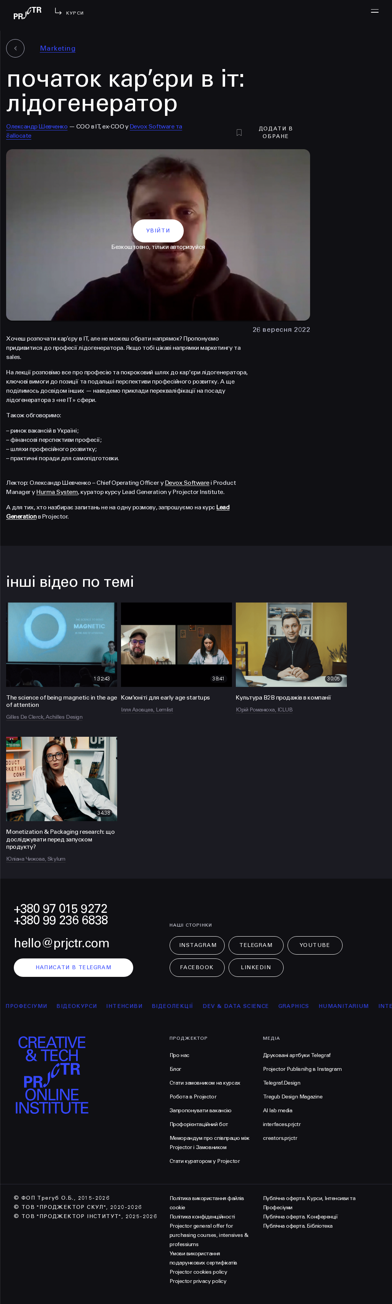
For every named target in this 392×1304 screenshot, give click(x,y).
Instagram (198, 945)
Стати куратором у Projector (205, 1161)
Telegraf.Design (282, 1083)
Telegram (256, 945)
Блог (175, 1069)
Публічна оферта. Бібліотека (298, 1226)
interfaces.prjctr (282, 1124)
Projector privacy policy (198, 1281)
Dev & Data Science (243, 1006)
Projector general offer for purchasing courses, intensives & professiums (209, 1235)
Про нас (179, 1055)
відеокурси (84, 1006)
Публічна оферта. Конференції (300, 1216)
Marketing (57, 48)
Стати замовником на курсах (205, 1083)
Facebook (197, 967)
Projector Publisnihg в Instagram (302, 1069)
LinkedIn (256, 967)
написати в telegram (74, 967)
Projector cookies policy (198, 1272)
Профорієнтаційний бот (199, 1124)
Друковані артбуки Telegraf (297, 1055)
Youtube (315, 945)
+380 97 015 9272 (60, 908)
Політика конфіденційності (202, 1216)
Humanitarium (351, 1006)
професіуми (34, 1006)
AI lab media (277, 1110)
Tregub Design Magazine (293, 1096)
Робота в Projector (193, 1096)
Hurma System (57, 492)
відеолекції (180, 1006)
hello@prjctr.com (61, 943)
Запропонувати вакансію (201, 1110)
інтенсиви (132, 1006)
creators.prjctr (280, 1138)
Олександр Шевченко (36, 126)
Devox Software (187, 482)
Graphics (301, 1006)
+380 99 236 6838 (61, 920)
